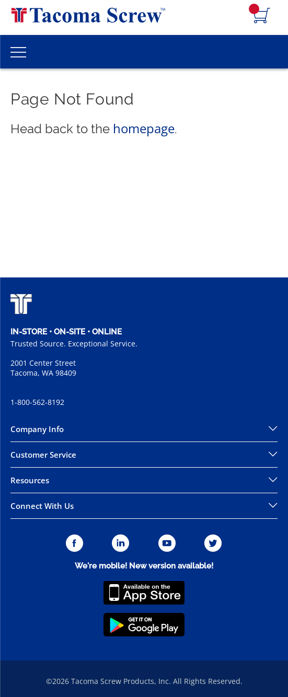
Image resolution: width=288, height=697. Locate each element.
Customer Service (43, 454)
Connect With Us (42, 506)
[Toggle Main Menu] (18, 52)
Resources (29, 480)
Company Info (37, 429)
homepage (144, 128)
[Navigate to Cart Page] (262, 16)
